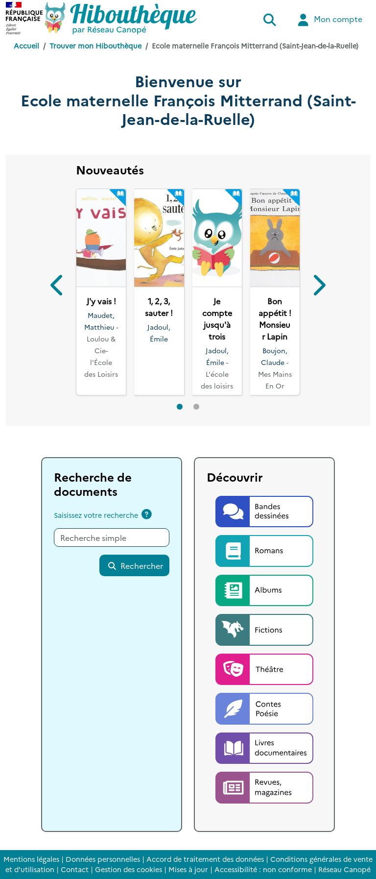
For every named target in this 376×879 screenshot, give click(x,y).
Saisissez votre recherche (96, 515)
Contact (75, 869)
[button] (57, 286)
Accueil (26, 45)
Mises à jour (188, 869)
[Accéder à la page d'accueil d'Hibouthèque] (121, 18)
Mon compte (328, 19)
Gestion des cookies (128, 869)
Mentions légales (31, 859)
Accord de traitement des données (205, 859)
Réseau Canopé (344, 869)
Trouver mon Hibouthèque (95, 45)
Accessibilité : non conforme (263, 869)
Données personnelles (103, 859)
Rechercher (135, 565)
